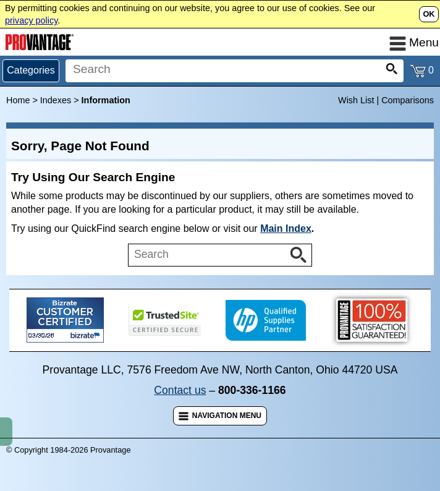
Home (18, 100)
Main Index (285, 228)
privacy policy (31, 20)
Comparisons (407, 100)
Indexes (55, 100)
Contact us (180, 390)
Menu (414, 42)
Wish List (356, 100)
